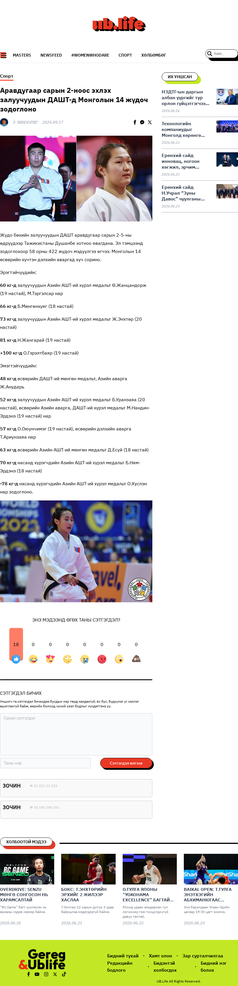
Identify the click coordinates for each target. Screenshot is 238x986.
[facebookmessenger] (142, 122)
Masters (22, 55)
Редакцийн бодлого (120, 966)
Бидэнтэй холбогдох (165, 966)
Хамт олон (160, 956)
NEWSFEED (51, 55)
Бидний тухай (123, 956)
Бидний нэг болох (214, 966)
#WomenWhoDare (90, 55)
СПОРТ (125, 55)
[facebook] (135, 122)
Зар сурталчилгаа (202, 956)
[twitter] (149, 122)
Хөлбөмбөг (153, 55)
